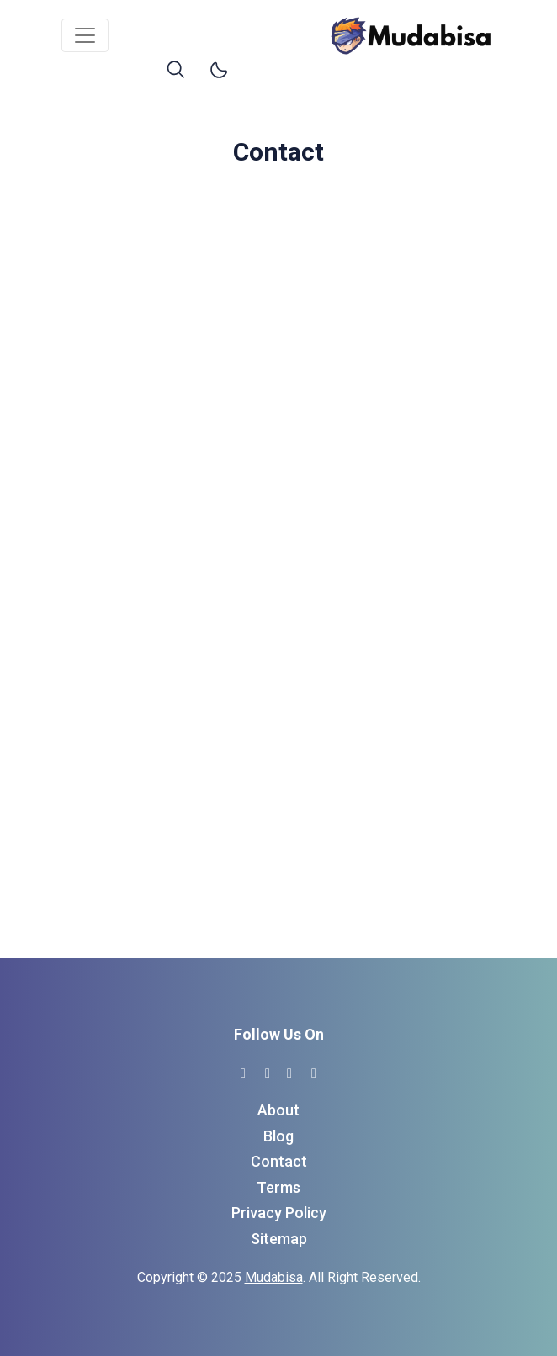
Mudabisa (274, 1277)
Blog (278, 1136)
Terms (278, 1187)
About (278, 1110)
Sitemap (279, 1238)
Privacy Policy (278, 1212)
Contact (279, 1161)
